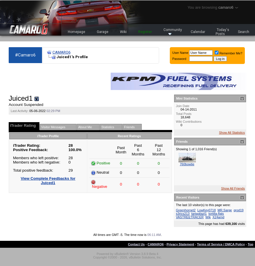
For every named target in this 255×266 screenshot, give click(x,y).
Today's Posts (223, 32)
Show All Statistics (232, 132)
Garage (102, 32)
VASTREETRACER (190, 217)
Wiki (123, 32)
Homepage (76, 32)
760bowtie (187, 164)
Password (179, 58)
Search (243, 32)
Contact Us (136, 244)
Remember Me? (228, 53)
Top (250, 244)
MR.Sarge (225, 210)
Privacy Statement (180, 244)
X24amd (218, 217)
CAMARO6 (61, 52)
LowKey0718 (206, 210)
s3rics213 (183, 213)
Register (145, 32)
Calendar (198, 32)
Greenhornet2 (186, 210)
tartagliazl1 (199, 213)
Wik (208, 217)
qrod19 (238, 210)
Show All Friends (233, 188)
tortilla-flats (216, 213)
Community (172, 31)
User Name (180, 52)
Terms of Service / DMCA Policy (221, 244)
